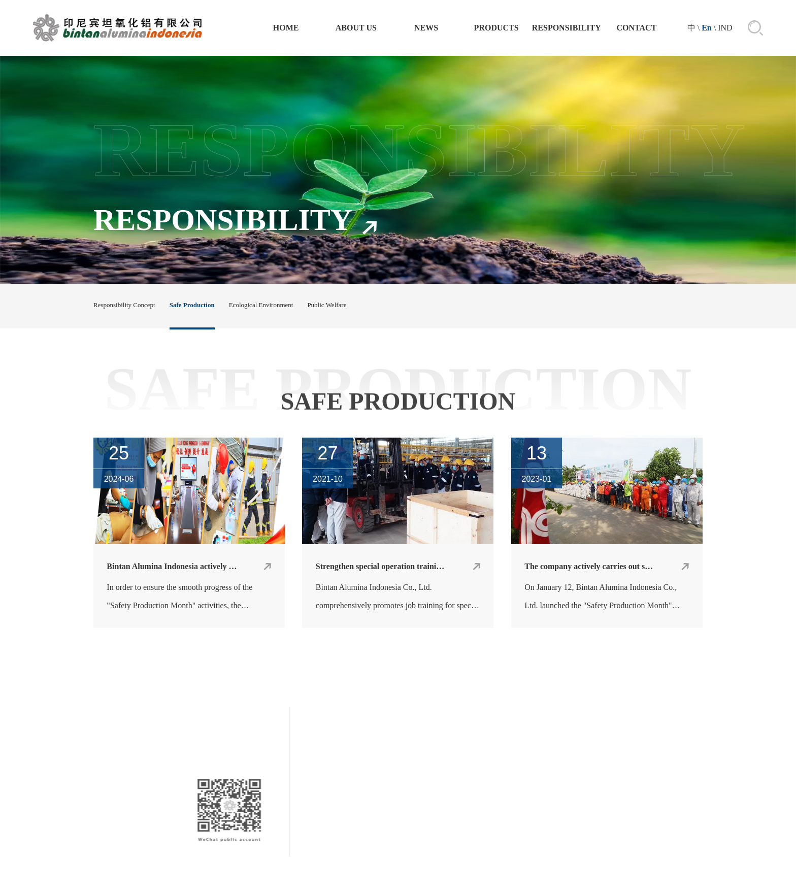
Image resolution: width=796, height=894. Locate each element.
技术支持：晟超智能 (455, 880)
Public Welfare (326, 305)
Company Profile (427, 833)
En (707, 27)
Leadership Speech (427, 850)
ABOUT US (356, 27)
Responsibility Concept (124, 305)
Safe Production (192, 305)
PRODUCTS (496, 27)
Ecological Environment (261, 305)
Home (286, 27)
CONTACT (637, 27)
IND (725, 27)
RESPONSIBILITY (566, 27)
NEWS (426, 27)
